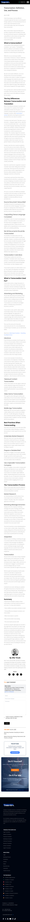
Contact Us (15, 784)
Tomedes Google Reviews (9, 877)
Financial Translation (7, 836)
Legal (4, 854)
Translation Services (9, 830)
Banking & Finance (7, 857)
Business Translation (7, 843)
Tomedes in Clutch (7, 889)
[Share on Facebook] (13, 674)
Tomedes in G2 (7, 884)
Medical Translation (7, 834)
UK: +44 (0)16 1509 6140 (7, 910)
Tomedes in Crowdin (8, 891)
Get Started (14, 770)
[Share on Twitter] (9, 674)
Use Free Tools (15, 752)
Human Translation (7, 845)
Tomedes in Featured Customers (10, 893)
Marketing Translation (7, 838)
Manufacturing (6, 866)
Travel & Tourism (6, 870)
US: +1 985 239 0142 (6, 909)
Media (4, 863)
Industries (6, 852)
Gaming (4, 861)
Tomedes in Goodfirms (8, 895)
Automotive (5, 868)
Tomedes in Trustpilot (8, 880)
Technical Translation (7, 841)
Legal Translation (6, 832)
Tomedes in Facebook (8, 886)
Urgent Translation (7, 847)
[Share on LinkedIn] (17, 674)
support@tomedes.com (7, 914)
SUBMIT (7, 723)
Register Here (21, 789)
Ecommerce (5, 859)
